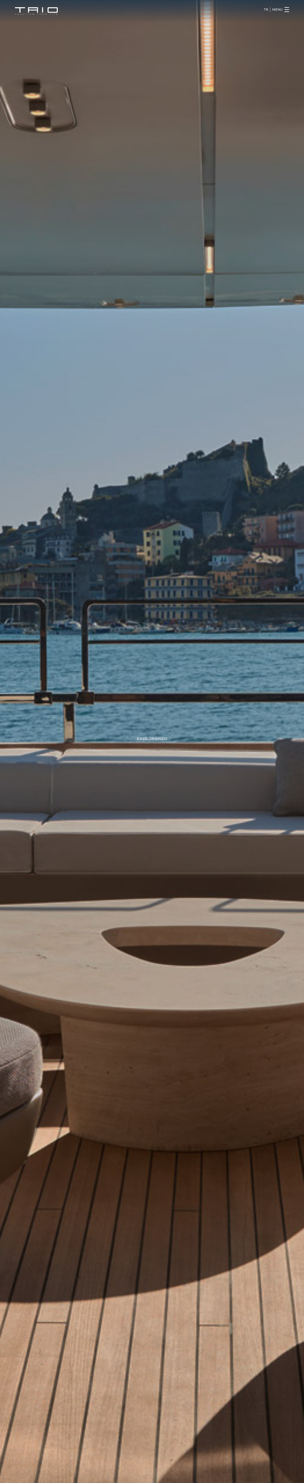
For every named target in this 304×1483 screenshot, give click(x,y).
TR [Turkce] (266, 9)
